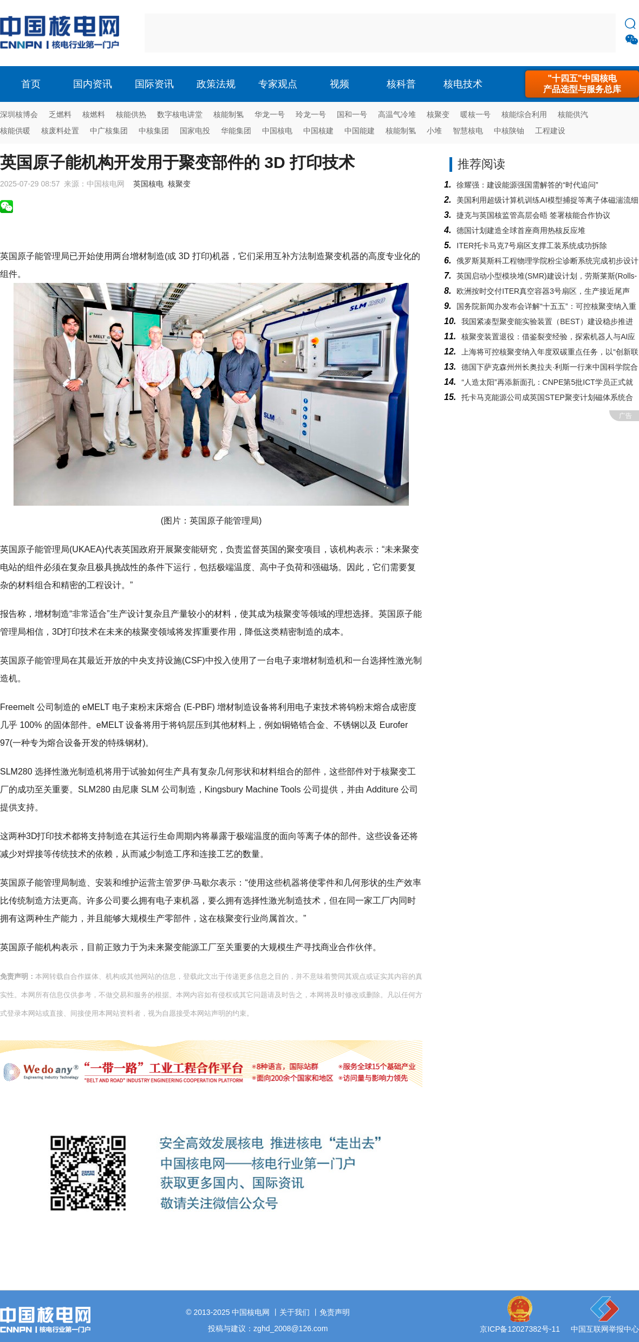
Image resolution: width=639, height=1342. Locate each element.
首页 (31, 84)
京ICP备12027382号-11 (520, 1329)
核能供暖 (15, 130)
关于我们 (294, 1312)
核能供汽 (573, 114)
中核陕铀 (509, 130)
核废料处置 (60, 130)
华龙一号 (270, 114)
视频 (339, 84)
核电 (62, 33)
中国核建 (318, 130)
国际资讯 (154, 84)
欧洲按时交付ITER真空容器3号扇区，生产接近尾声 (543, 291)
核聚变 (438, 114)
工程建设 (550, 130)
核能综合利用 (524, 114)
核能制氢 (228, 114)
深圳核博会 (19, 114)
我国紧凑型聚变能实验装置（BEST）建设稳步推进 (547, 321)
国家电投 (195, 130)
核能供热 (131, 114)
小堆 (434, 130)
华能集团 (236, 130)
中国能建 (359, 130)
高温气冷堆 (397, 114)
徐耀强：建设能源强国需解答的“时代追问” (527, 184)
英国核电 (148, 183)
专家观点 (277, 84)
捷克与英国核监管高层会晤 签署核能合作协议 (533, 215)
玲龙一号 (311, 114)
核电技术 (463, 84)
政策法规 (216, 84)
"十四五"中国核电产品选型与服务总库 (582, 84)
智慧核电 (468, 130)
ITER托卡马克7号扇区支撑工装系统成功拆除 (532, 245)
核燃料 (93, 114)
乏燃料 (60, 114)
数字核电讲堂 (180, 114)
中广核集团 (109, 130)
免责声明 (335, 1312)
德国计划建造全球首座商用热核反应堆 (521, 230)
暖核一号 (475, 114)
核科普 (401, 84)
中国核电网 (251, 1312)
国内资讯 (92, 84)
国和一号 (352, 114)
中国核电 (277, 130)
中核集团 (154, 130)
